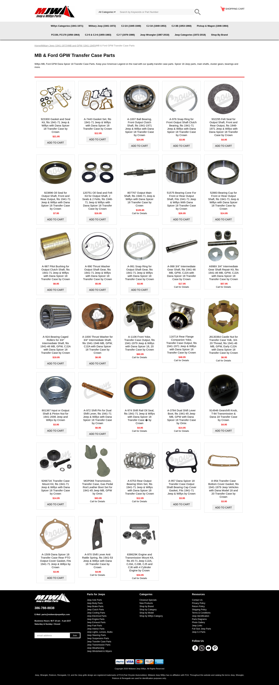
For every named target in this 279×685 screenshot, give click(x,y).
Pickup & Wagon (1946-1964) (212, 26)
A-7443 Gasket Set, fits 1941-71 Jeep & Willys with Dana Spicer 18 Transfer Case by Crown (97, 124)
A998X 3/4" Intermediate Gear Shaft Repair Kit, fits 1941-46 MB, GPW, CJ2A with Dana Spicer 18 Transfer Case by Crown (223, 273)
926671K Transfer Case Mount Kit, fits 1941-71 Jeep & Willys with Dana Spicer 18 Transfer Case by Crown (55, 487)
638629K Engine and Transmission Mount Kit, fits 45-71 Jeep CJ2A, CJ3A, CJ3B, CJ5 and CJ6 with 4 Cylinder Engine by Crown (139, 562)
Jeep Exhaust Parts (96, 622)
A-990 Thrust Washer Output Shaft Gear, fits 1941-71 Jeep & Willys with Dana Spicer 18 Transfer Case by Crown (97, 273)
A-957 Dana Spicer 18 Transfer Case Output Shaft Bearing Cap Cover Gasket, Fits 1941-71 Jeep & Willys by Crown (181, 487)
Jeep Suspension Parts (98, 638)
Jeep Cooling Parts (96, 613)
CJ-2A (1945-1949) (131, 26)
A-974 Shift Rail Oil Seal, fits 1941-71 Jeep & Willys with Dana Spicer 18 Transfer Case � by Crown (139, 417)
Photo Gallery (198, 622)
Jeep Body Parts (95, 603)
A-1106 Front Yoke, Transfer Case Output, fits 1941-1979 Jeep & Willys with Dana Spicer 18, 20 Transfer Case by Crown (139, 343)
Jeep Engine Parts (95, 619)
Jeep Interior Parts (95, 629)
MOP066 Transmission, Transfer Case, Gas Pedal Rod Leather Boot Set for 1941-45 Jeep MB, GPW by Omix (97, 487)
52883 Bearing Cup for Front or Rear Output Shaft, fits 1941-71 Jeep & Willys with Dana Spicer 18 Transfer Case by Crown (223, 200)
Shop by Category (148, 609)
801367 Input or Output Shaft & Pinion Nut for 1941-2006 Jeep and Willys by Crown (55, 415)
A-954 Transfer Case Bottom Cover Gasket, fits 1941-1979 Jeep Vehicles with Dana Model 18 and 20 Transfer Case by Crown (223, 488)
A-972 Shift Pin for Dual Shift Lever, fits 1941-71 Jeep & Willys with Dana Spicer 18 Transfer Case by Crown (97, 417)
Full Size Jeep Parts (201, 629)
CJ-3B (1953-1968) (181, 26)
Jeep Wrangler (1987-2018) (154, 34)
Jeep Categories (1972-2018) (190, 34)
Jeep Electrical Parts (96, 616)
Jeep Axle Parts (94, 600)
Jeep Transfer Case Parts (99, 641)
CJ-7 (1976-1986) (126, 34)
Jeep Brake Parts (95, 606)
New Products (146, 603)
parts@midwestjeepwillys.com (55, 614)
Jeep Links (197, 625)
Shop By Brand (219, 34)
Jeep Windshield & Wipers (99, 651)
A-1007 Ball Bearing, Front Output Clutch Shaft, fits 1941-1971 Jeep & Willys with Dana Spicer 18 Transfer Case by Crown (139, 127)
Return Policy (198, 606)
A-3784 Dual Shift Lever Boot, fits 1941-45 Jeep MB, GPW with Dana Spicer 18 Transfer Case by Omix (181, 417)
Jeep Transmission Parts (98, 645)
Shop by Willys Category (151, 616)
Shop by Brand (147, 606)
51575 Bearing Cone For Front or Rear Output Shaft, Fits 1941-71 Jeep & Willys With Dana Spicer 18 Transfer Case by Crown (181, 200)
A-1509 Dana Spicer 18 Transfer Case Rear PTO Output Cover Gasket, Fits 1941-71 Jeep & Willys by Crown (55, 561)
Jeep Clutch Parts (95, 609)
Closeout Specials (148, 600)
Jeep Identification (200, 616)
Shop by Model (147, 613)
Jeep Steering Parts (96, 635)
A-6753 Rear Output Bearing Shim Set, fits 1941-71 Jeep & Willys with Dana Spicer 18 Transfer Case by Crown (139, 487)
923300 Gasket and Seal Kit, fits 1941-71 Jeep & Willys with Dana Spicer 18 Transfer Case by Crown (55, 125)
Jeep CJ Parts (198, 632)
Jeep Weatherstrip (95, 648)
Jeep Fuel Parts (94, 625)
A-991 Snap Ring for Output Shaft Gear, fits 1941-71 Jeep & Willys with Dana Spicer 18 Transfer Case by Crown (139, 273)
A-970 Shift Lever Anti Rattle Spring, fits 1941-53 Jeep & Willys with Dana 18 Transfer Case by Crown (97, 561)
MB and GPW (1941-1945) (82, 45)
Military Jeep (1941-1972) (102, 26)
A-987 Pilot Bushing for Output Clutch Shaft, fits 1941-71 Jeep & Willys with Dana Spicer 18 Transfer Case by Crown (55, 273)
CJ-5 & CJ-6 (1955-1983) (98, 34)
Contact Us (197, 600)
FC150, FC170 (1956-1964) (65, 34)
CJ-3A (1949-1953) (156, 26)
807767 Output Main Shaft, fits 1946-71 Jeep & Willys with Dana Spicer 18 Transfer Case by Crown (139, 199)
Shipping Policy (199, 609)
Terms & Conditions (201, 613)
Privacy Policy (198, 603)
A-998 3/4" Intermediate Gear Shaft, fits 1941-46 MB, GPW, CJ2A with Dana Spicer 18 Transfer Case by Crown (181, 273)
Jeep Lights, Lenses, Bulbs (99, 632)
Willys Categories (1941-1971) (67, 26)
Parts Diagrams (199, 619)
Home (38, 45)
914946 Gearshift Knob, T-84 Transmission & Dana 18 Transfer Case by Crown (223, 415)
